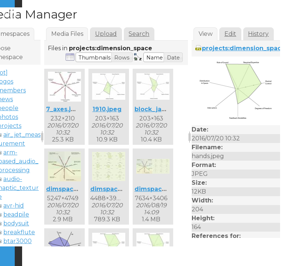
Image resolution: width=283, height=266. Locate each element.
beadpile (16, 214)
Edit (230, 33)
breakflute (19, 232)
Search (139, 33)
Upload (106, 33)
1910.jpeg (107, 109)
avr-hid (13, 205)
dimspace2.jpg (113, 188)
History (258, 33)
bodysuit (16, 223)
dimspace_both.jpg (164, 188)
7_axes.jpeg (64, 109)
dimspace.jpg (67, 188)
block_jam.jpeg (159, 109)
